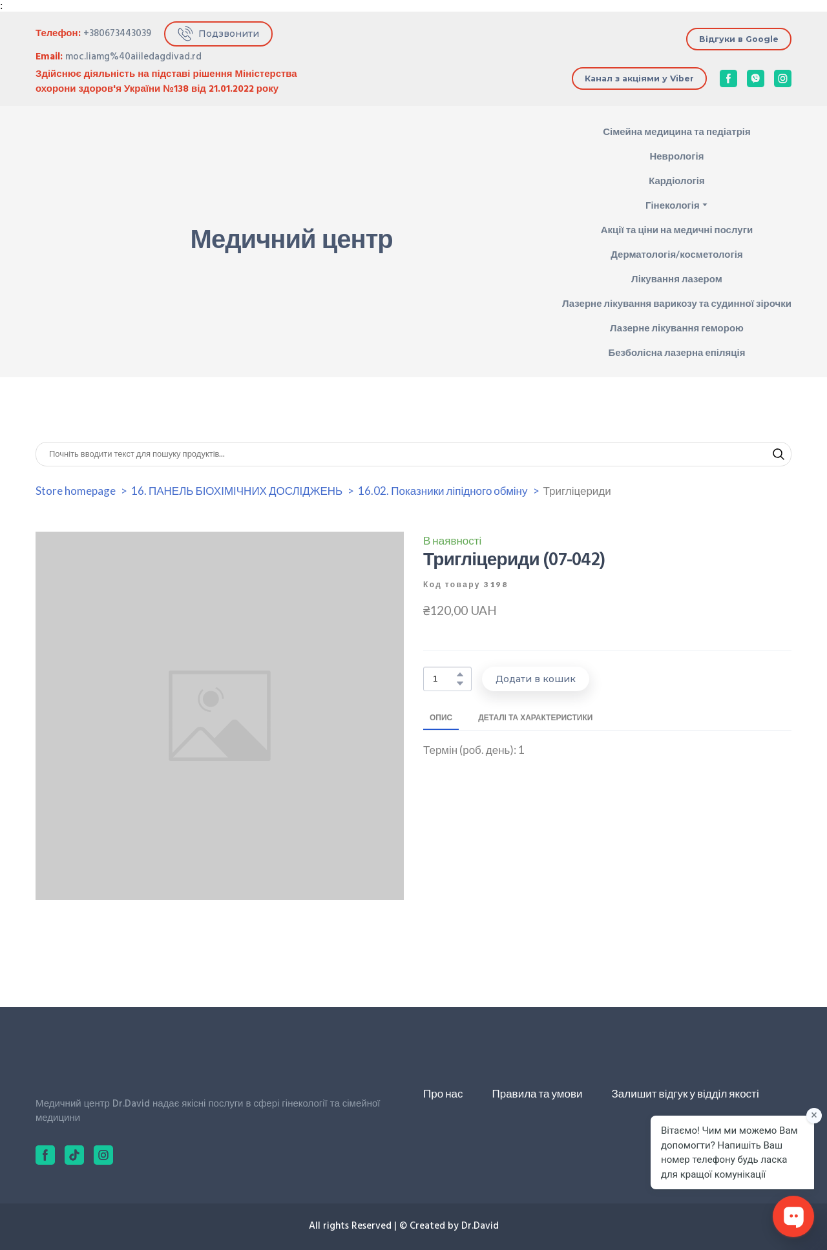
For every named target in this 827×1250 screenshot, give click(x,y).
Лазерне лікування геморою (677, 327)
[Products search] (413, 454)
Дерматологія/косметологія (676, 254)
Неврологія (676, 155)
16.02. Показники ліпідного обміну (442, 490)
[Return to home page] (81, 242)
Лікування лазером (676, 278)
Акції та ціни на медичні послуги (677, 229)
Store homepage (76, 490)
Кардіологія (677, 180)
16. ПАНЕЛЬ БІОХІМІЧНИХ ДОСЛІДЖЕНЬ (236, 490)
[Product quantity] (444, 679)
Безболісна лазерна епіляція (676, 352)
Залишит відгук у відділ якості (685, 1093)
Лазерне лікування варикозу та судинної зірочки (676, 303)
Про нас (443, 1093)
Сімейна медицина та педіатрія (677, 131)
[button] (218, 34)
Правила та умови (537, 1093)
